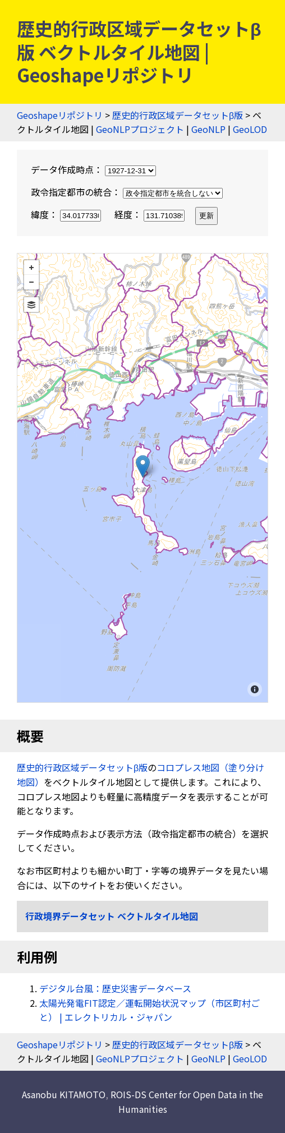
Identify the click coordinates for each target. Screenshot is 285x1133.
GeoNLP (208, 129)
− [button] (31, 282)
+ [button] (31, 267)
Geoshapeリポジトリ (60, 115)
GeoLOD (250, 129)
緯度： (67, 214)
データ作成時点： (93, 169)
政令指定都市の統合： (127, 192)
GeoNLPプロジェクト (140, 129)
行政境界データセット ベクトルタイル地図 (111, 916)
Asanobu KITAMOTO (63, 1094)
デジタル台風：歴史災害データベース (115, 988)
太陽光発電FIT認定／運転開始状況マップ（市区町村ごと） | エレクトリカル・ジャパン (149, 1010)
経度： (150, 214)
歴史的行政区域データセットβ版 (177, 115)
